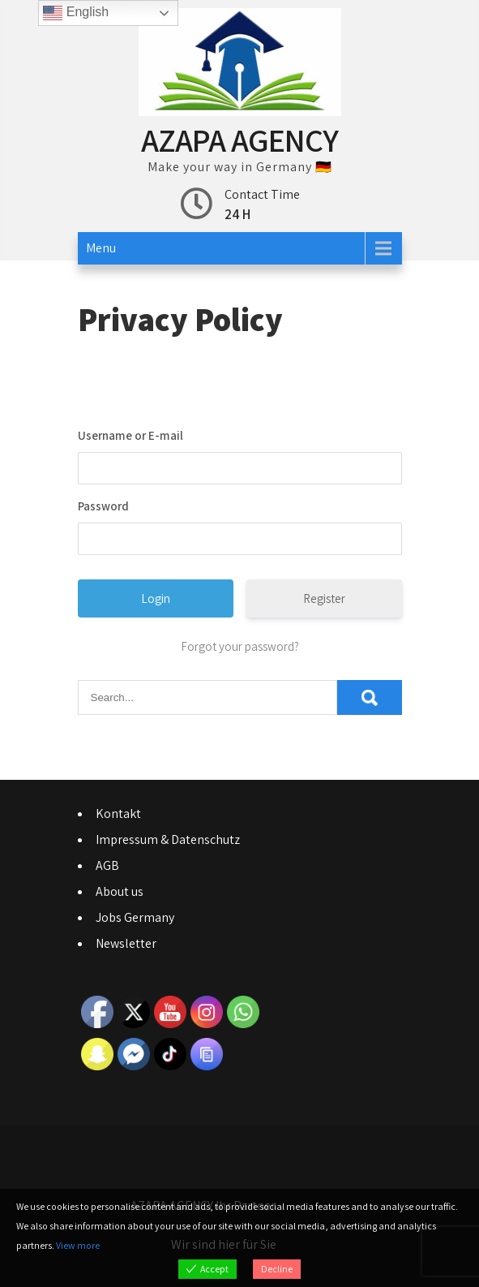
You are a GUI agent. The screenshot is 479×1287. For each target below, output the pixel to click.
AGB (107, 865)
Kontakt (118, 813)
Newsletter (126, 943)
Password (103, 506)
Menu (101, 247)
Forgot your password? (240, 646)
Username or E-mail (130, 435)
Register (324, 598)
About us (119, 891)
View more (78, 1245)
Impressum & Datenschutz (168, 839)
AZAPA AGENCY (239, 139)
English (76, 13)
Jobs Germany (135, 917)
